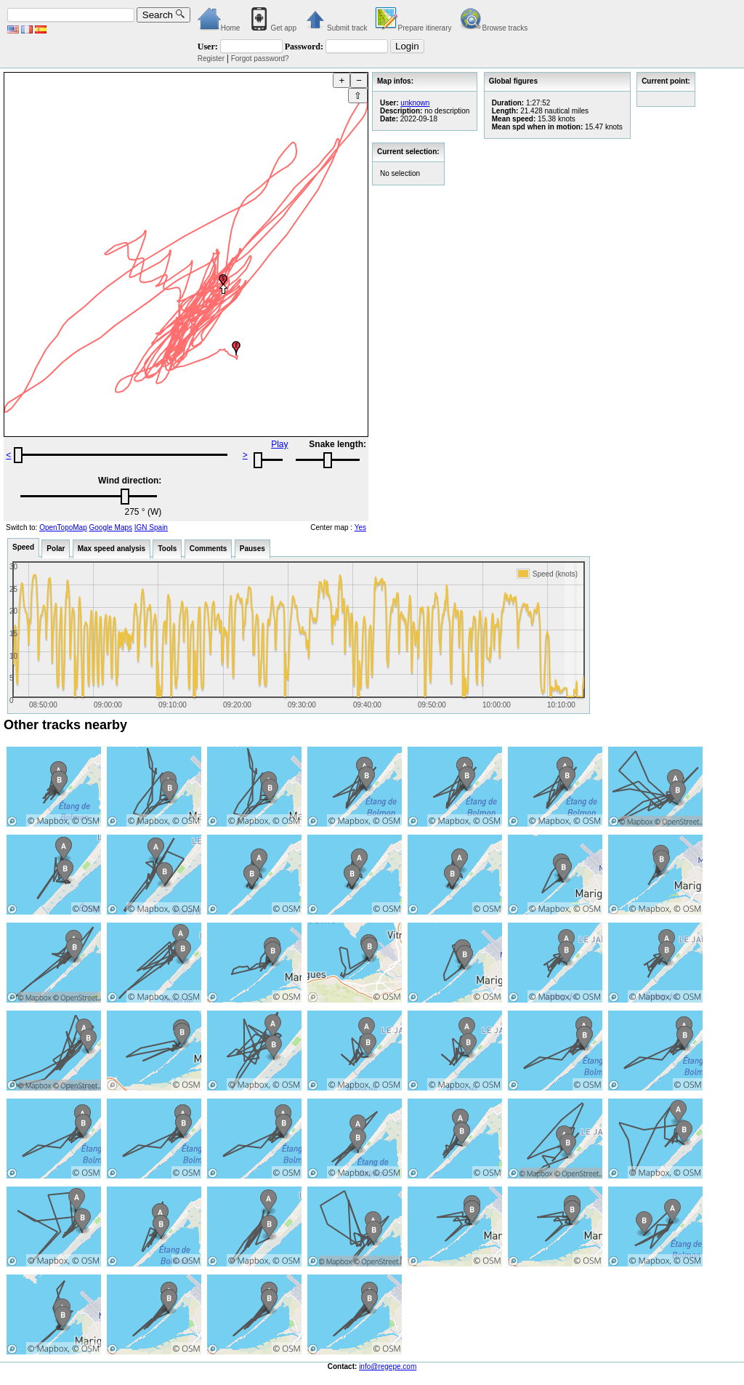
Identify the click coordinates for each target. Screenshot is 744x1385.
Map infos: (395, 81)
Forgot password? (260, 59)
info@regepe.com (387, 1366)
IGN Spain (151, 527)
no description (446, 111)
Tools (167, 549)
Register (211, 59)
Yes (360, 527)
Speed (23, 547)
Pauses (252, 549)
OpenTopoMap (63, 527)
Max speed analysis (111, 549)
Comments (208, 549)
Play (279, 444)
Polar (55, 549)
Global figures (513, 81)
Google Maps (110, 527)
